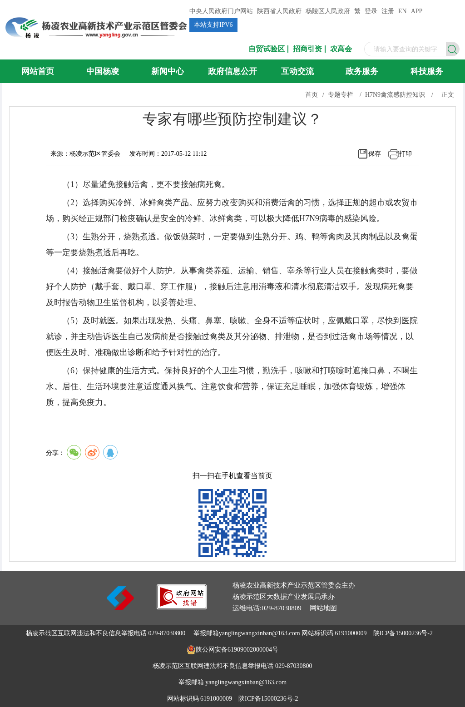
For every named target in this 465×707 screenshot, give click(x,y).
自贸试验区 (266, 49)
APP (417, 11)
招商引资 (307, 49)
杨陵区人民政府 (328, 11)
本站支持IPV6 (213, 24)
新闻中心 (167, 71)
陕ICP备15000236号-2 (403, 633)
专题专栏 (340, 94)
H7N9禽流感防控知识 (395, 94)
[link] (182, 607)
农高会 (341, 49)
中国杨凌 (102, 71)
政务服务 (362, 71)
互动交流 (297, 71)
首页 (311, 94)
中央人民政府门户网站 (221, 11)
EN (402, 11)
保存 (374, 153)
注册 (387, 11)
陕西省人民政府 (279, 11)
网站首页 (37, 71)
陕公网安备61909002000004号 (237, 649)
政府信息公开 (232, 71)
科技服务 (427, 71)
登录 (371, 11)
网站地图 (323, 608)
